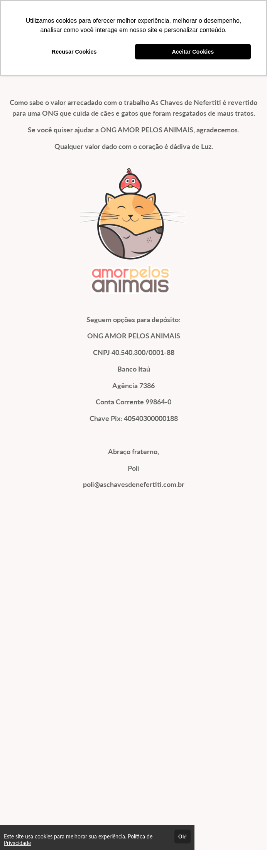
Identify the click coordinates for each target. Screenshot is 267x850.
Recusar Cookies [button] (74, 52)
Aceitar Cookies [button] (193, 52)
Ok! (182, 836)
